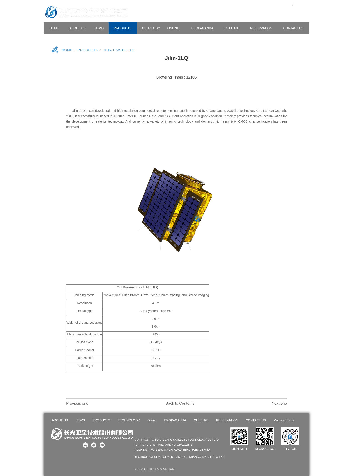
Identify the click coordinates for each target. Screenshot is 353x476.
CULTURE (231, 28)
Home (67, 50)
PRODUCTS (122, 28)
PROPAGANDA (202, 28)
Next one (279, 403)
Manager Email (283, 420)
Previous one (77, 403)
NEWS (99, 28)
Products (88, 50)
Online (173, 28)
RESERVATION (227, 420)
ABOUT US (77, 28)
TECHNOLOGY (149, 28)
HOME (54, 28)
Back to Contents (179, 403)
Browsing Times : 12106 (176, 77)
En (300, 4)
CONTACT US (293, 28)
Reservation (261, 28)
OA (278, 4)
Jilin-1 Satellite (119, 50)
